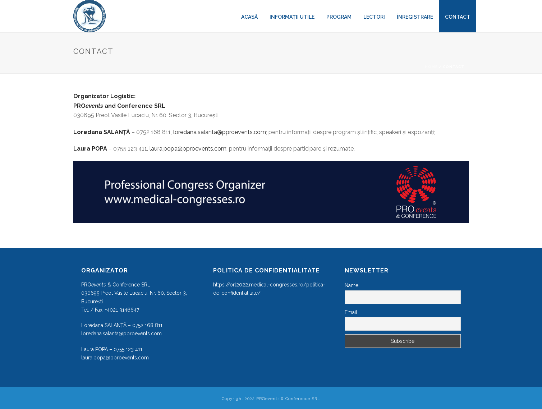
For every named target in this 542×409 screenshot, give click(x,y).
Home (431, 67)
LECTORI (374, 17)
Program (339, 17)
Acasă (249, 17)
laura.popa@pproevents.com (188, 148)
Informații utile (292, 17)
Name (351, 285)
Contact (457, 17)
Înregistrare (415, 17)
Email (351, 312)
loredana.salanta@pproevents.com (219, 132)
